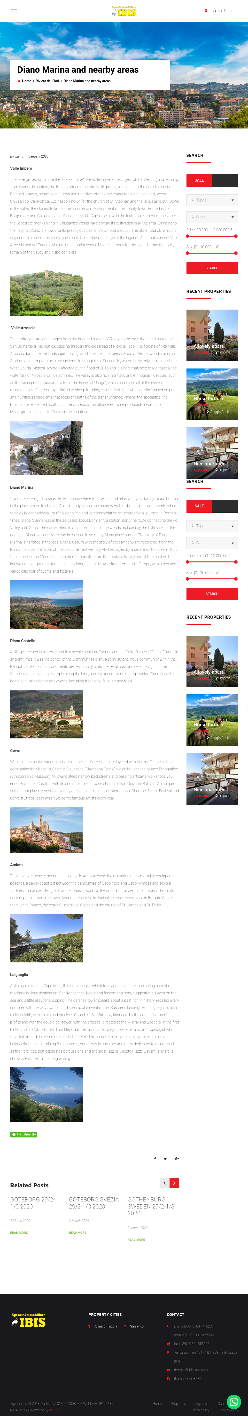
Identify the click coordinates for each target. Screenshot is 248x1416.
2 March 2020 (20, 1221)
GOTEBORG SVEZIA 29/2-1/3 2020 (94, 1203)
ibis (17, 156)
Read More (19, 1232)
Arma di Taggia (105, 1326)
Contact (223, 1404)
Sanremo (137, 1326)
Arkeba (54, 1410)
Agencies (202, 1404)
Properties (178, 1404)
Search (212, 268)
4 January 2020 (37, 156)
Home (26, 81)
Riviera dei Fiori (47, 81)
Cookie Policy (228, 1410)
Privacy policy (199, 1410)
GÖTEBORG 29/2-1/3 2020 (32, 1203)
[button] (234, 1402)
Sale (199, 180)
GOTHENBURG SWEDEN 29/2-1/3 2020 (151, 1206)
